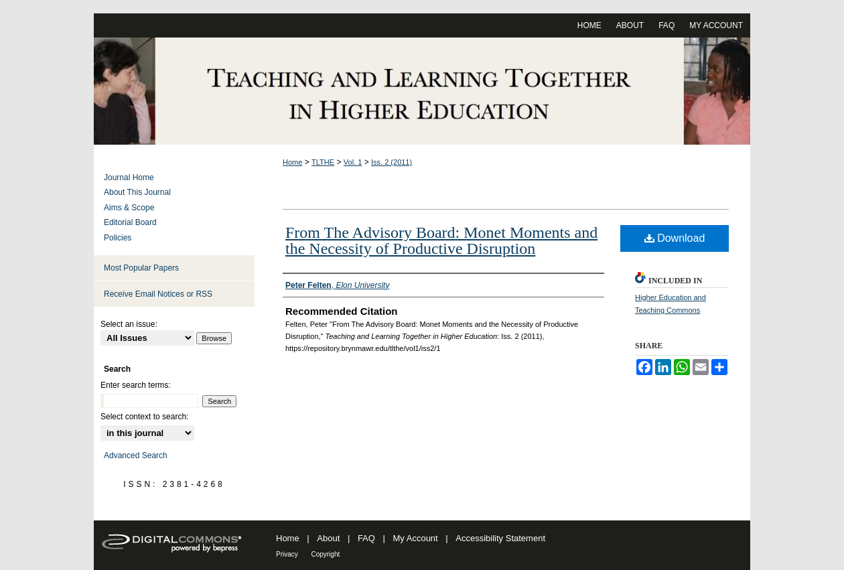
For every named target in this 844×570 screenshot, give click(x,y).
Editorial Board (130, 222)
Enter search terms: (135, 385)
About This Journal (137, 192)
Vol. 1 (353, 162)
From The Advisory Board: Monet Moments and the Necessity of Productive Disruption (441, 240)
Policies (117, 237)
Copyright (325, 554)
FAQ (366, 538)
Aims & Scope (129, 207)
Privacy (287, 554)
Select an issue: (128, 324)
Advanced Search (135, 455)
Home (292, 162)
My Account (415, 538)
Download (674, 238)
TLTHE (322, 162)
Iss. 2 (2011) (391, 162)
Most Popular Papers (141, 268)
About (328, 538)
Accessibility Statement (500, 538)
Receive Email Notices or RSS (158, 294)
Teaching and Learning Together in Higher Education (422, 91)
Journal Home (129, 177)
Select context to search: (144, 416)
